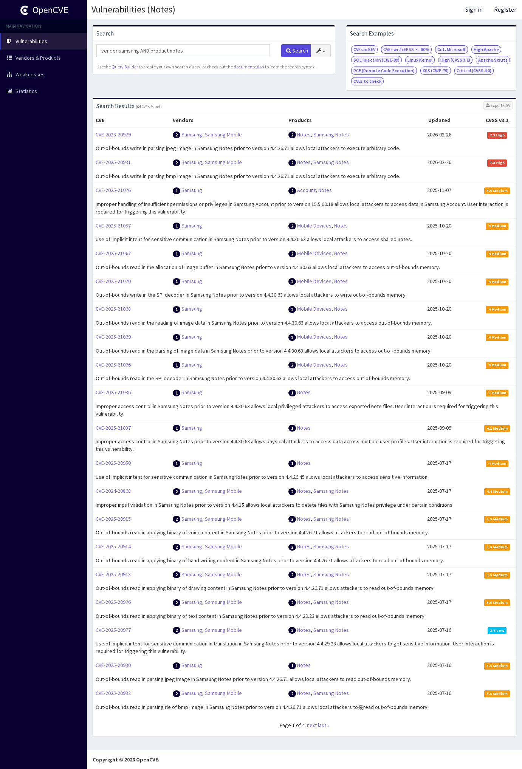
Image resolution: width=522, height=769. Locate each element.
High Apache (486, 49)
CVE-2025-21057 (113, 225)
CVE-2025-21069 (113, 336)
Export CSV (498, 105)
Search (297, 50)
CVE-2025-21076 (113, 190)
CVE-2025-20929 (113, 134)
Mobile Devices (314, 225)
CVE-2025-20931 (113, 162)
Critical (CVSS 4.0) (474, 70)
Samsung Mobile (223, 134)
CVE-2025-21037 (113, 427)
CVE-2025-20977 (113, 630)
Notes (304, 134)
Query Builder (125, 67)
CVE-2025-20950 (113, 463)
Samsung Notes (331, 134)
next (312, 725)
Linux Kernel (419, 60)
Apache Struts (493, 60)
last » (324, 725)
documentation (249, 67)
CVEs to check (367, 81)
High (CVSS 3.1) (455, 60)
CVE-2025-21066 (113, 364)
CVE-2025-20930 (113, 665)
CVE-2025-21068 (113, 308)
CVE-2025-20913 (113, 574)
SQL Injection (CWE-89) (376, 60)
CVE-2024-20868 (113, 490)
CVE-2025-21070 (113, 281)
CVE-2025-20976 (113, 602)
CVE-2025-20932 (113, 693)
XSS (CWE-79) (436, 70)
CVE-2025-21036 (113, 392)
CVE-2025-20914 (113, 546)
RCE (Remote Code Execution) (384, 70)
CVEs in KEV (364, 49)
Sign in (474, 9)
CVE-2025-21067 (113, 253)
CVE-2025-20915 (113, 518)
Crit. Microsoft (451, 49)
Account (306, 190)
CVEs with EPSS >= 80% (406, 49)
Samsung (191, 134)
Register (505, 9)
